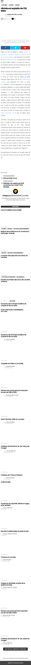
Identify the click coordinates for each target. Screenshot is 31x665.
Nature (4, 253)
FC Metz (3, 74)
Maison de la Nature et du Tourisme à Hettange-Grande (15, 232)
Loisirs (4, 229)
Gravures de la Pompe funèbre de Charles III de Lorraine (13, 305)
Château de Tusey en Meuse (11, 475)
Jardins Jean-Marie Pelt (7, 113)
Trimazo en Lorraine (8, 557)
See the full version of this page (15, 649)
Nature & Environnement (21, 229)
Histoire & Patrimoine (8, 277)
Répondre (15, 206)
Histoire (12, 301)
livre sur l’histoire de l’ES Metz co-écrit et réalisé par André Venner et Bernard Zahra (15, 54)
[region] (15, 164)
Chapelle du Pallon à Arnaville (12, 363)
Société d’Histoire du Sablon (9, 59)
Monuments (20, 277)
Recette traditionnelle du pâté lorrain (15, 531)
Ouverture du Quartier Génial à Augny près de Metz (15, 504)
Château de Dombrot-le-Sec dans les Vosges (15, 447)
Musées (10, 229)
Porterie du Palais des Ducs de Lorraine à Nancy (15, 281)
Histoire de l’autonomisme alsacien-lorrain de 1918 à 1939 (14, 391)
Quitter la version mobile (15, 663)
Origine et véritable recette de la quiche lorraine (13, 584)
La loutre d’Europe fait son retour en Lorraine (14, 256)
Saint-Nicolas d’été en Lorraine (12, 419)
